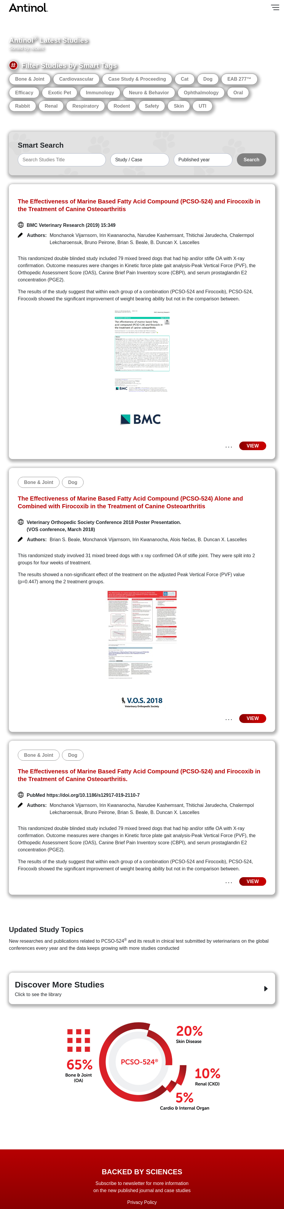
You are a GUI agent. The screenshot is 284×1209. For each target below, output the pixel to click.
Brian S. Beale (132, 242)
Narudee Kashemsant (160, 235)
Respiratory (85, 106)
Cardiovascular (76, 79)
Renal (51, 106)
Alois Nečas (182, 539)
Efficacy (24, 92)
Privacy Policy (142, 1202)
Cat (185, 79)
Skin (179, 106)
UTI (202, 106)
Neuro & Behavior (149, 92)
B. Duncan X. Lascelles (174, 242)
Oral (238, 92)
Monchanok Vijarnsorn (73, 235)
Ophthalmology (201, 92)
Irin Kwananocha (117, 235)
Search (251, 159)
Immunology (100, 92)
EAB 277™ (239, 79)
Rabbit (22, 106)
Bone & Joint (29, 79)
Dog (208, 79)
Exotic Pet (59, 92)
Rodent (122, 106)
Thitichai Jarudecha (206, 235)
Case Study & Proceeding (137, 79)
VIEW (253, 445)
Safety (152, 106)
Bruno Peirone (99, 242)
